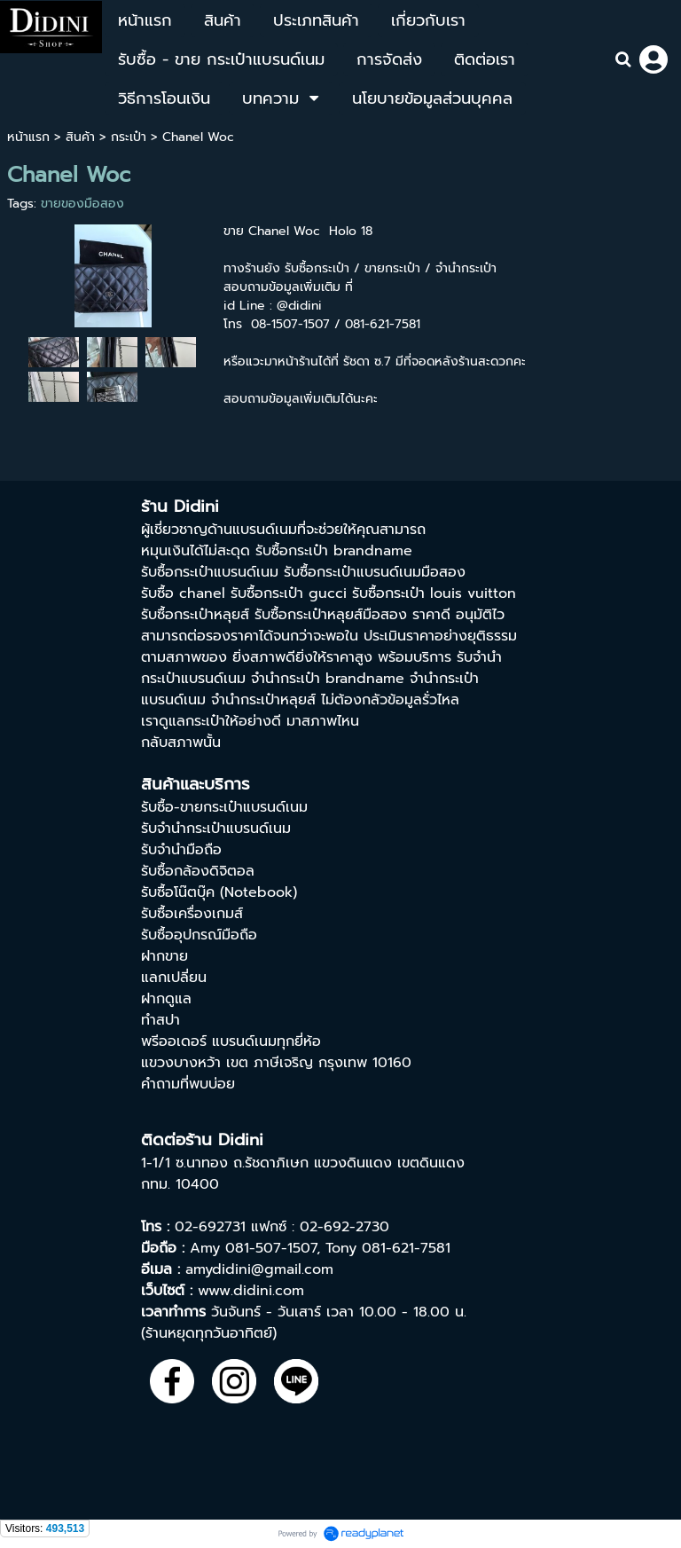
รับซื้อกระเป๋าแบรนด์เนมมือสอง (375, 572)
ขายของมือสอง (82, 203)
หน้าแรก (28, 137)
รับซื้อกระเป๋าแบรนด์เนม (209, 572)
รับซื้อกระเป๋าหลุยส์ (195, 614)
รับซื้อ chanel (183, 593)
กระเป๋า (128, 137)
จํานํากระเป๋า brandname (327, 678)
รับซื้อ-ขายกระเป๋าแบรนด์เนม (224, 807)
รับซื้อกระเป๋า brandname (333, 551)
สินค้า (80, 137)
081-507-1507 (271, 1248)
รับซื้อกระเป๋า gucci (289, 593)
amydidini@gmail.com (259, 1269)
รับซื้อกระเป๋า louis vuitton (434, 593)
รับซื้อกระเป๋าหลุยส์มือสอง (330, 614)
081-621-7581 (406, 1248)
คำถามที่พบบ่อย (188, 1084)
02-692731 (210, 1227)
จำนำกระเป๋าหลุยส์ (263, 700)
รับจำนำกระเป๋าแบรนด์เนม (216, 828)
